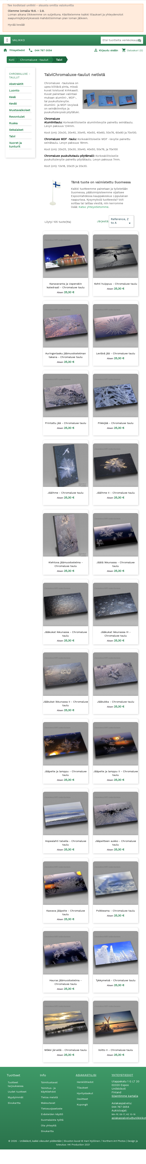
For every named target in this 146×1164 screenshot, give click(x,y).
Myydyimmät (15, 1097)
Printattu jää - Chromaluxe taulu (65, 423)
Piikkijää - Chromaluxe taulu (116, 423)
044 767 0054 (43, 50)
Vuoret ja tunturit (15, 144)
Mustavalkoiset (19, 110)
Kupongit (82, 1104)
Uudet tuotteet (17, 1091)
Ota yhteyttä (48, 1125)
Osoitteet (82, 1098)
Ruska (13, 123)
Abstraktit (16, 84)
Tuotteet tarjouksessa (15, 1084)
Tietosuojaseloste (51, 1108)
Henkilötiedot (85, 1082)
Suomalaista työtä (52, 1119)
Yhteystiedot (17, 50)
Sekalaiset (16, 129)
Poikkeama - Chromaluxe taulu (115, 910)
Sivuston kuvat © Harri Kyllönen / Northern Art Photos (95, 1141)
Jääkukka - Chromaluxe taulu (115, 701)
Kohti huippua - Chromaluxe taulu (115, 283)
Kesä (12, 97)
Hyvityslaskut (85, 1093)
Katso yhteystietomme (94, 207)
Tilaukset (82, 1087)
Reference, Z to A (121, 221)
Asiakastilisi (86, 1075)
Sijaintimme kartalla (125, 1096)
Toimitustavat (49, 1082)
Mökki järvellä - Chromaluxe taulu (65, 1050)
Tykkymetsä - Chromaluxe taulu (115, 980)
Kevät (13, 103)
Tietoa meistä (49, 1097)
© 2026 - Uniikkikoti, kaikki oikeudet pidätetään (35, 1141)
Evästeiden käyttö (52, 1114)
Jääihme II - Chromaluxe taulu (116, 492)
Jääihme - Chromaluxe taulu (66, 492)
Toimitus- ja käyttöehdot (48, 1090)
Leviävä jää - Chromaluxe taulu (115, 353)
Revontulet (17, 116)
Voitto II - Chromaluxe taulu (115, 1050)
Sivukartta (14, 1102)
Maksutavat (48, 1102)
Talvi (12, 136)
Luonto (14, 90)
